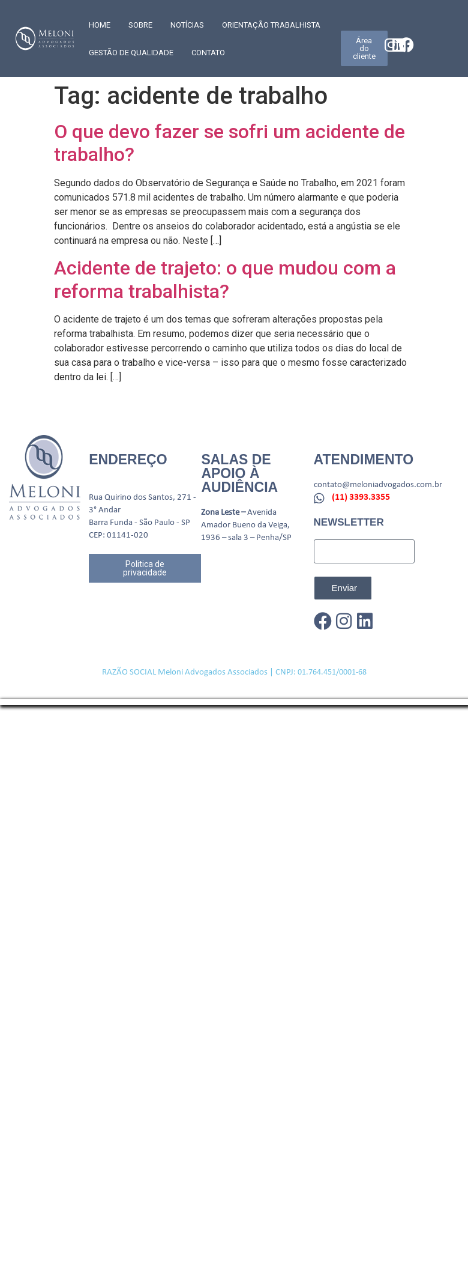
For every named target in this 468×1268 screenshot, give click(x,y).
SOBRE (140, 24)
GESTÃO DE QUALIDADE (131, 52)
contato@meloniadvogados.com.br (378, 485)
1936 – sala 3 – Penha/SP (246, 537)
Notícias (187, 24)
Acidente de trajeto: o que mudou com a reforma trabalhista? (225, 279)
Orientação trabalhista (271, 24)
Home (99, 24)
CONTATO (208, 52)
